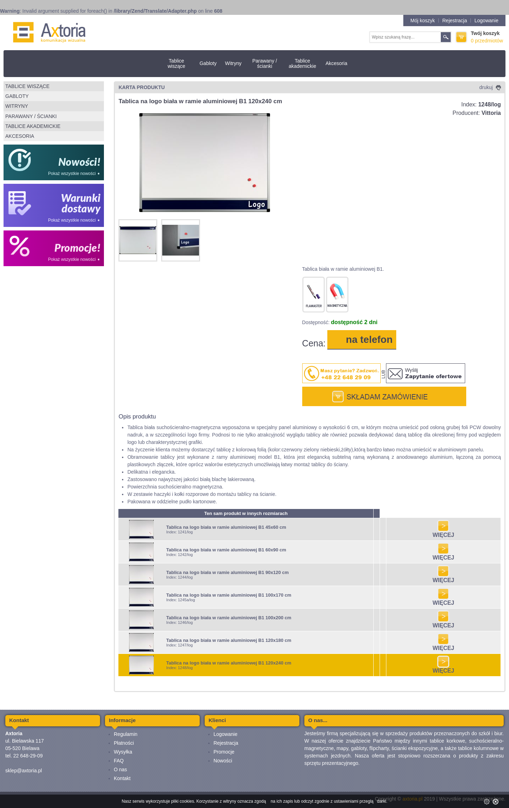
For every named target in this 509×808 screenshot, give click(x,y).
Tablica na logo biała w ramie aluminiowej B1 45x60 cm (226, 527)
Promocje (223, 752)
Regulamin (126, 734)
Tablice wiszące (176, 63)
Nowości (222, 760)
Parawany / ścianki (264, 63)
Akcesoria (336, 63)
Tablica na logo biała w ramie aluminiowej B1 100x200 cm (228, 617)
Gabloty (207, 63)
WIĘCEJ (443, 532)
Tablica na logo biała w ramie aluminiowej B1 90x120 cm (227, 572)
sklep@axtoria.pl (23, 770)
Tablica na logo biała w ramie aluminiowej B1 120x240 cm (228, 663)
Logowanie (486, 20)
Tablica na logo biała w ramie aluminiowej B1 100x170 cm (228, 595)
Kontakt (122, 778)
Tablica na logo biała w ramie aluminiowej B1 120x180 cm (228, 640)
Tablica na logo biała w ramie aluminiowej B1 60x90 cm (226, 549)
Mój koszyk (422, 20)
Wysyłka (123, 752)
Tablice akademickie (302, 63)
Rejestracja (454, 20)
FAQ (119, 760)
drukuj (490, 87)
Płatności (124, 743)
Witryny (233, 63)
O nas (120, 769)
